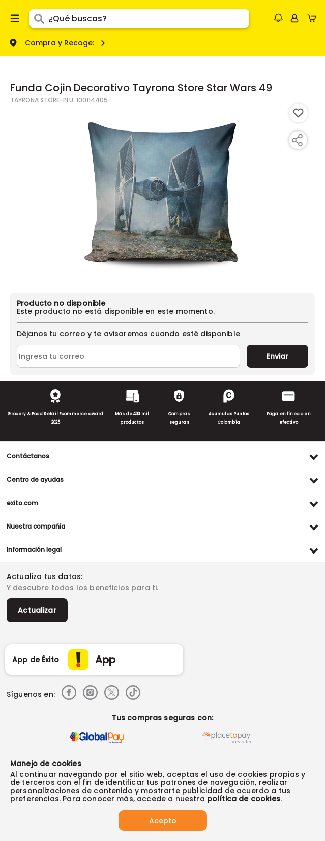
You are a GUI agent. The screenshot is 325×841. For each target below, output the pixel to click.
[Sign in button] (294, 18)
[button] (278, 17)
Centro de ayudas (35, 479)
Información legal (34, 549)
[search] (149, 18)
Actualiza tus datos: (44, 576)
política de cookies (243, 799)
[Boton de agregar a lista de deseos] (298, 113)
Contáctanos (28, 456)
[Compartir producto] (297, 140)
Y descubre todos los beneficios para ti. (82, 588)
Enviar (277, 356)
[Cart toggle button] (314, 18)
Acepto (162, 821)
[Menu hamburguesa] (14, 18)
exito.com (22, 502)
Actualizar (37, 610)
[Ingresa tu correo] (128, 356)
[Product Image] (162, 193)
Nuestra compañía (36, 526)
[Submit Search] (38, 18)
